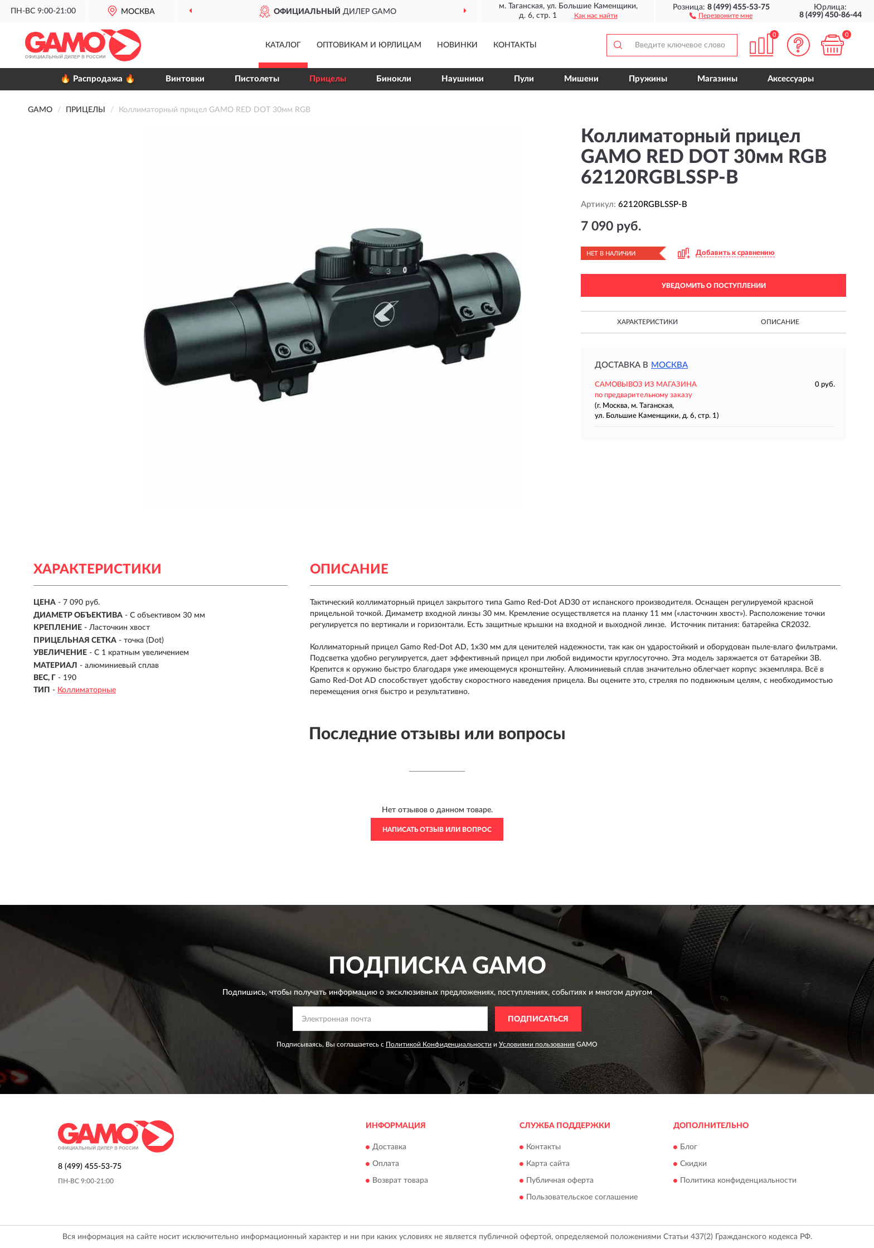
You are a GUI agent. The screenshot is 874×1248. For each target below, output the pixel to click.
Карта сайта (548, 1164)
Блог (688, 1147)
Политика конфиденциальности (738, 1181)
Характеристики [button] (647, 322)
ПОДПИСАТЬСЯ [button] (538, 1019)
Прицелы (327, 79)
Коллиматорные (86, 690)
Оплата (385, 1164)
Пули (524, 79)
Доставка (389, 1147)
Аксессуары (791, 79)
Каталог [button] (283, 45)
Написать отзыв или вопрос (437, 829)
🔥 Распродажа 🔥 (97, 79)
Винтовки (185, 79)
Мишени (581, 79)
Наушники (462, 79)
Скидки (693, 1164)
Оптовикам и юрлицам (369, 45)
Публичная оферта (560, 1181)
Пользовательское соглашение (582, 1198)
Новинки (457, 45)
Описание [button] (780, 322)
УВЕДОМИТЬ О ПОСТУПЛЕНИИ (714, 285)
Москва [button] (669, 365)
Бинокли (393, 79)
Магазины (717, 79)
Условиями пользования (537, 1044)
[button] (721, 15)
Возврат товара (400, 1181)
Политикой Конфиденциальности (439, 1044)
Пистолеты (257, 79)
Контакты (515, 45)
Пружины (648, 79)
